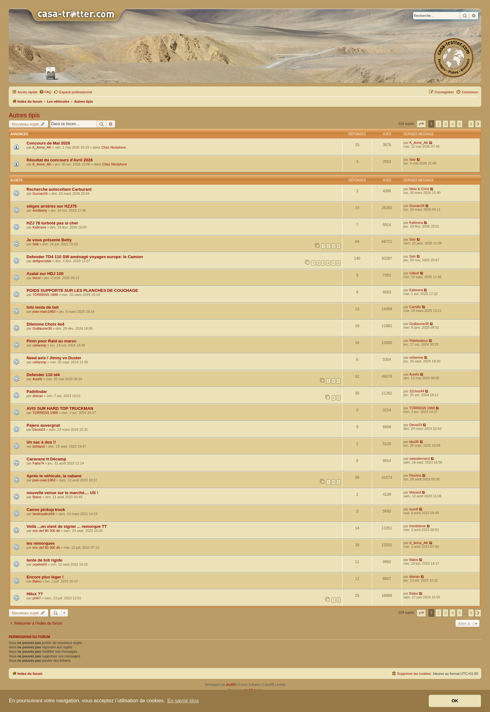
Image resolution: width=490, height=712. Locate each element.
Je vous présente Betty (49, 240)
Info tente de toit (43, 307)
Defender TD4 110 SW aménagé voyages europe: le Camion (85, 256)
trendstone (417, 526)
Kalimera (39, 227)
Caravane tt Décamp (46, 459)
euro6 (413, 509)
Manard (415, 492)
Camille (415, 307)
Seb (412, 159)
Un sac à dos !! (41, 442)
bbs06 (414, 442)
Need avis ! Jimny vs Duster (54, 358)
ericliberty (39, 210)
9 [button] (471, 124)
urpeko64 (39, 564)
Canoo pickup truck (46, 509)
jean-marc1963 (43, 311)
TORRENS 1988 (45, 295)
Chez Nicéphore (113, 147)
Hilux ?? (35, 594)
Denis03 (38, 429)
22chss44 (416, 391)
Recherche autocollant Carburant (59, 189)
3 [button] (445, 124)
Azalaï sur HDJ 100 (45, 273)
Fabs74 (38, 463)
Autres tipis (24, 115)
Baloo (36, 497)
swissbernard (419, 458)
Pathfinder (37, 391)
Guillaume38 (42, 328)
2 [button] (438, 124)
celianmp (39, 345)
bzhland (38, 446)
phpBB (230, 684)
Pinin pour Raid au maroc (52, 341)
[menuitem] (45, 92)
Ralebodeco (418, 340)
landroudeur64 (43, 514)
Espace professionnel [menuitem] (73, 92)
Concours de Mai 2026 (48, 143)
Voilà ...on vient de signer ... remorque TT (67, 526)
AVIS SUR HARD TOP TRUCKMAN (60, 408)
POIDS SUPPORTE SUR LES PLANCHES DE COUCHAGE (82, 290)
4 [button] (452, 124)
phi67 (36, 598)
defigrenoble (42, 261)
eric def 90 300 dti (46, 531)
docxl (36, 278)
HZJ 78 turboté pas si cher (52, 223)
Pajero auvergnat (43, 425)
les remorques (41, 543)
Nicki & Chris (419, 189)
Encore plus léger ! (45, 577)
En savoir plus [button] (183, 700)
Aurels (37, 379)
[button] (421, 124)
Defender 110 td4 (43, 374)
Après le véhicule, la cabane (54, 476)
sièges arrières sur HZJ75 (52, 206)
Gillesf (414, 273)
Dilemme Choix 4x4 (45, 324)
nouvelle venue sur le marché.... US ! (62, 492)
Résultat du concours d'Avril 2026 (60, 160)
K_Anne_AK (41, 147)
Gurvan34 (40, 193)
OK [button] (455, 700)
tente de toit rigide (44, 560)
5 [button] (459, 124)
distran (37, 396)
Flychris (415, 475)
